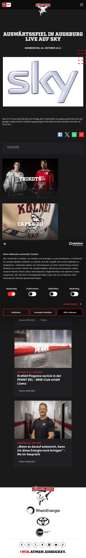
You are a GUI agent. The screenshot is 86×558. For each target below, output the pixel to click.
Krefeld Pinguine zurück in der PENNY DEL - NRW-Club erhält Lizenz (39, 379)
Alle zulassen (69, 312)
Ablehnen (16, 312)
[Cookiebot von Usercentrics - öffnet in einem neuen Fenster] (71, 244)
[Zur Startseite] (43, 9)
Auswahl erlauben (43, 312)
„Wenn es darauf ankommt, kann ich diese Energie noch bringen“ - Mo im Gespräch (41, 450)
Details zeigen (70, 304)
